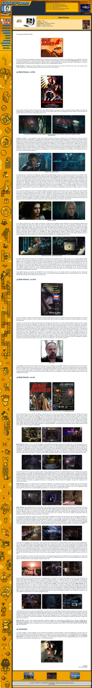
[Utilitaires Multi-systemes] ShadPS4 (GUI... (60, 5)
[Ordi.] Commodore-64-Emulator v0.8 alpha (60, 6)
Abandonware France (69, 411)
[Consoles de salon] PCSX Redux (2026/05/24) (60, 8)
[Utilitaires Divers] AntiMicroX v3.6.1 (58, 9)
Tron (66, 134)
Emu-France (70, 2)
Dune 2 (40, 418)
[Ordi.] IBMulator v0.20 (56, 3)
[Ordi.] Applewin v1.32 (56, 7)
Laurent (21, 34)
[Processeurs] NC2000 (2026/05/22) (58, 4)
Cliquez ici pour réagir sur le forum (65, 682)
